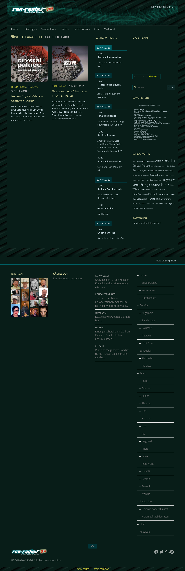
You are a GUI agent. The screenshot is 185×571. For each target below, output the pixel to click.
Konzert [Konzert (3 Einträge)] (161, 171)
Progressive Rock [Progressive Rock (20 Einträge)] (154, 184)
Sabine (145, 396)
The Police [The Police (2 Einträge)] (155, 204)
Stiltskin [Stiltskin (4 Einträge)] (154, 199)
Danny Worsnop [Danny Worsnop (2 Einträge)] (155, 166)
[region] (154, 76)
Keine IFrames (114, 15)
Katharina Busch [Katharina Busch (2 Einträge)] (152, 171)
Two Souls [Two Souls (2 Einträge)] (149, 208)
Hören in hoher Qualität (155, 509)
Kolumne (147, 328)
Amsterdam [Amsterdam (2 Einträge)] (151, 161)
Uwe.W (146, 471)
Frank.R (146, 486)
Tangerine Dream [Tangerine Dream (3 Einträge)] (144, 204)
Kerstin (146, 478)
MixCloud (109, 29)
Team (63, 29)
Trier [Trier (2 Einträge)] (143, 208)
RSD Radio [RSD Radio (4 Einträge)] (153, 194)
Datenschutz (149, 297)
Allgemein (147, 313)
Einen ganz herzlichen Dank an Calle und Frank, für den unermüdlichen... (112, 335)
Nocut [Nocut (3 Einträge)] (163, 175)
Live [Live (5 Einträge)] (171, 170)
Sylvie (145, 456)
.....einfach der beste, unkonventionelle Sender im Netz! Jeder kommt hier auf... (111, 302)
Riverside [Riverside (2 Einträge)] (144, 194)
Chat (97, 29)
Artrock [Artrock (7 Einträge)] (159, 161)
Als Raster (147, 358)
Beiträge (30, 29)
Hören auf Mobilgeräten (155, 516)
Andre (145, 448)
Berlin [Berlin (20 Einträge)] (170, 160)
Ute (144, 426)
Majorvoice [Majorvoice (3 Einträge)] (145, 175)
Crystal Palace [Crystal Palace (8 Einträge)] (141, 165)
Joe (143, 433)
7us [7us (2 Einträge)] (134, 161)
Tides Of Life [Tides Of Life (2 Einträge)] (163, 204)
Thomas (146, 403)
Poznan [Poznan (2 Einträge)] (158, 180)
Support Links (149, 282)
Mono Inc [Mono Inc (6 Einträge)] (155, 175)
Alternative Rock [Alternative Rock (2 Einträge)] (141, 161)
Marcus (146, 494)
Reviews (33, 86)
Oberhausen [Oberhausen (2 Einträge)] (170, 175)
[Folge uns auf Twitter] (161, 552)
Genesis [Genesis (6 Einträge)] (137, 170)
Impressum (148, 290)
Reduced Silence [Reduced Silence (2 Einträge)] (152, 190)
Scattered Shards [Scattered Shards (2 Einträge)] (164, 194)
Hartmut (146, 418)
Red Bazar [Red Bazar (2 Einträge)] (143, 190)
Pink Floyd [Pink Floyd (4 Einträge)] (146, 180)
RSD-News (148, 343)
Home (15, 29)
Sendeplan (47, 29)
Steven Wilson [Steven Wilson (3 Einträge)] (143, 199)
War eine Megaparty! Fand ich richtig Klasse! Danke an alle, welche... (112, 354)
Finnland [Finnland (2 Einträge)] (172, 166)
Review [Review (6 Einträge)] (137, 194)
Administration (100, 569)
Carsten (146, 388)
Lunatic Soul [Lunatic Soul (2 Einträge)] (136, 175)
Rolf (144, 411)
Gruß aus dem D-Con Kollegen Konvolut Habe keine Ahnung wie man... (112, 283)
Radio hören (80, 29)
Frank (145, 380)
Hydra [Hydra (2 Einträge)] (144, 171)
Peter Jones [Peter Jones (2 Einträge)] (136, 180)
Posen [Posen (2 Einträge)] (153, 180)
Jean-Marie (148, 463)
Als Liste (146, 365)
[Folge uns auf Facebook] (156, 552)
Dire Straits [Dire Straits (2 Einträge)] (165, 166)
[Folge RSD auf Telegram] (172, 552)
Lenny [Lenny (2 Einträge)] (166, 171)
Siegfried (147, 441)
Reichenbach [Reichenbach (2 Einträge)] (163, 190)
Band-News (18, 86)
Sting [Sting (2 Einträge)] (160, 199)
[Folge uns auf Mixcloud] (167, 552)
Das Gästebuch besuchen (147, 223)
